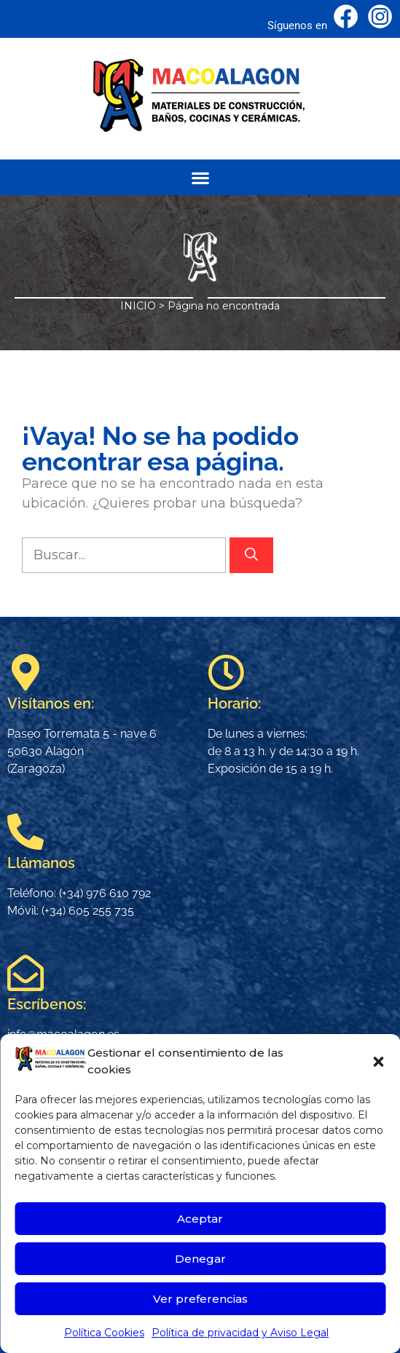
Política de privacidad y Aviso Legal (240, 1332)
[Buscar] (251, 555)
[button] (378, 1061)
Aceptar (200, 1219)
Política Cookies (104, 1332)
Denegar (200, 1259)
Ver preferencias (200, 1299)
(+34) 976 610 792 (105, 893)
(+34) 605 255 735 (88, 911)
